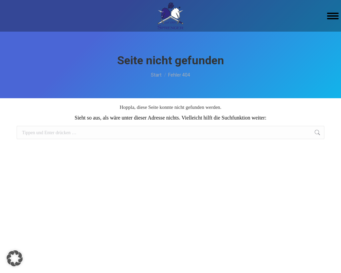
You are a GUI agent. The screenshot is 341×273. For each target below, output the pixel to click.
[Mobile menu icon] (333, 16)
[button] (14, 258)
